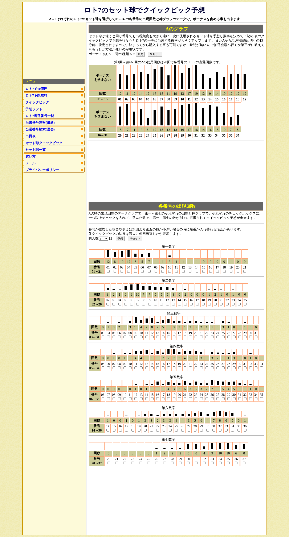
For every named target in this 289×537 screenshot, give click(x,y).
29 (245, 333)
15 (203, 267)
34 (261, 364)
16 (210, 267)
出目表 (30, 136)
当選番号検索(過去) (40, 129)
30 (250, 333)
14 (197, 267)
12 (183, 267)
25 (245, 300)
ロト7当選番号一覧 (39, 116)
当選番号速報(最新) (40, 122)
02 (115, 267)
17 (217, 267)
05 (135, 267)
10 (169, 267)
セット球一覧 (35, 149)
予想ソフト (33, 109)
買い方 (30, 156)
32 (250, 364)
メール (30, 163)
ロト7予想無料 (36, 95)
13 (190, 267)
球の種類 (122, 54)
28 (239, 333)
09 (162, 267)
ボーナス (95, 54)
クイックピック (37, 102)
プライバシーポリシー (42, 170)
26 (228, 333)
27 (234, 333)
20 (238, 267)
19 (231, 267)
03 (121, 267)
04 (128, 267)
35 (261, 394)
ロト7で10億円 (36, 89)
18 (224, 267)
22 (227, 300)
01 (108, 267)
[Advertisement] (176, 171)
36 (245, 426)
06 (142, 267)
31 (256, 333)
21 (244, 267)
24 (239, 300)
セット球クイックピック (43, 143)
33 (256, 364)
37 (244, 459)
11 (176, 267)
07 (149, 267)
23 (233, 300)
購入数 (94, 238)
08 (156, 267)
